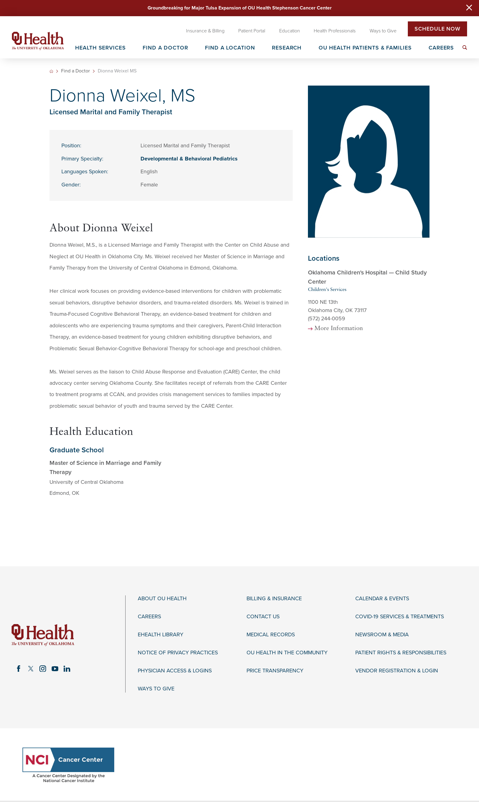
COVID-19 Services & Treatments (399, 616)
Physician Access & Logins (175, 670)
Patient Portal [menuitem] (251, 31)
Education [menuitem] (289, 31)
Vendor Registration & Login (396, 670)
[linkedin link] (67, 669)
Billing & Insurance (274, 598)
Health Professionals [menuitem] (335, 31)
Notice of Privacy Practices (178, 652)
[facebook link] (19, 669)
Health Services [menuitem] (100, 48)
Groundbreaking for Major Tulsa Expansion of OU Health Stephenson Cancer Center (240, 8)
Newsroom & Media (382, 634)
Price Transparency (275, 670)
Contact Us (263, 616)
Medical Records (271, 634)
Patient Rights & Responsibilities (400, 652)
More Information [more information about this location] (338, 329)
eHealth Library (160, 634)
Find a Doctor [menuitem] (165, 48)
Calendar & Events (382, 598)
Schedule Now (437, 29)
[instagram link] (43, 669)
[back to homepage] (51, 71)
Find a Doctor (75, 71)
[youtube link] (55, 669)
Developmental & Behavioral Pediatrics (189, 159)
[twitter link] (31, 669)
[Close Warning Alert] (469, 8)
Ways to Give (156, 689)
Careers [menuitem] (441, 48)
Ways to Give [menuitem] (383, 31)
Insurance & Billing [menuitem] (205, 31)
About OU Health (162, 598)
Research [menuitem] (287, 48)
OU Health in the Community (287, 652)
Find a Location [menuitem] (230, 48)
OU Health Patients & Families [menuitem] (365, 48)
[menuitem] (465, 47)
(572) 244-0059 (326, 318)
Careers (149, 616)
